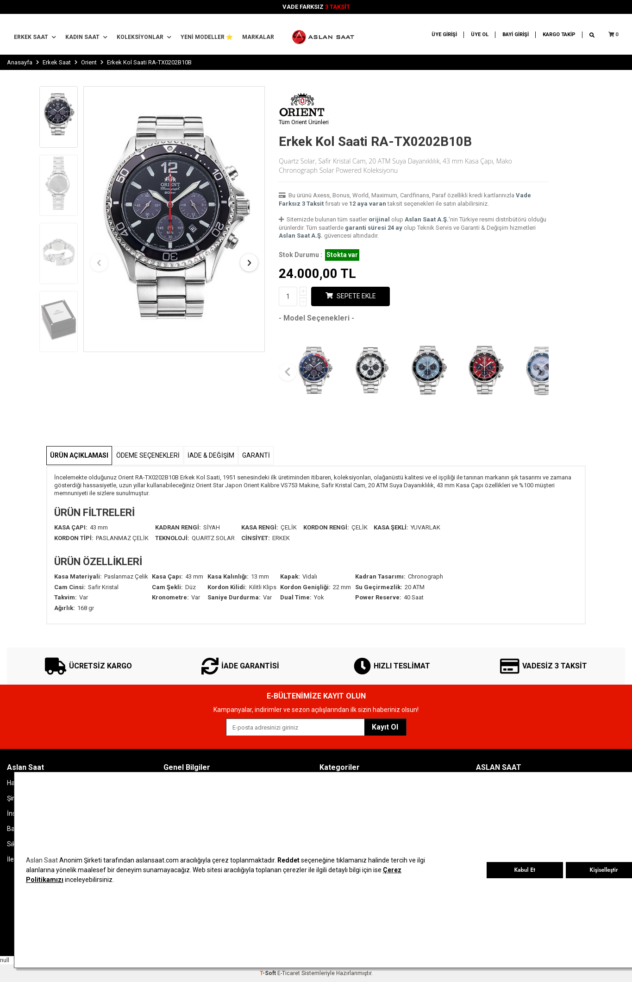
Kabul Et (524, 870)
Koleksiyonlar (144, 37)
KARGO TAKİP (559, 34)
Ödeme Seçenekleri (148, 455)
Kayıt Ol (385, 727)
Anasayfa (19, 62)
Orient (89, 62)
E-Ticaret (288, 973)
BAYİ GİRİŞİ (515, 34)
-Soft (268, 973)
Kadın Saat (86, 37)
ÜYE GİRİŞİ (444, 34)
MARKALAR (258, 37)
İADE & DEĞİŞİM (211, 455)
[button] (99, 262)
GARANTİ (256, 455)
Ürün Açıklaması (79, 455)
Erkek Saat (35, 37)
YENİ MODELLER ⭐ (207, 37)
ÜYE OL (479, 34)
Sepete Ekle (350, 296)
